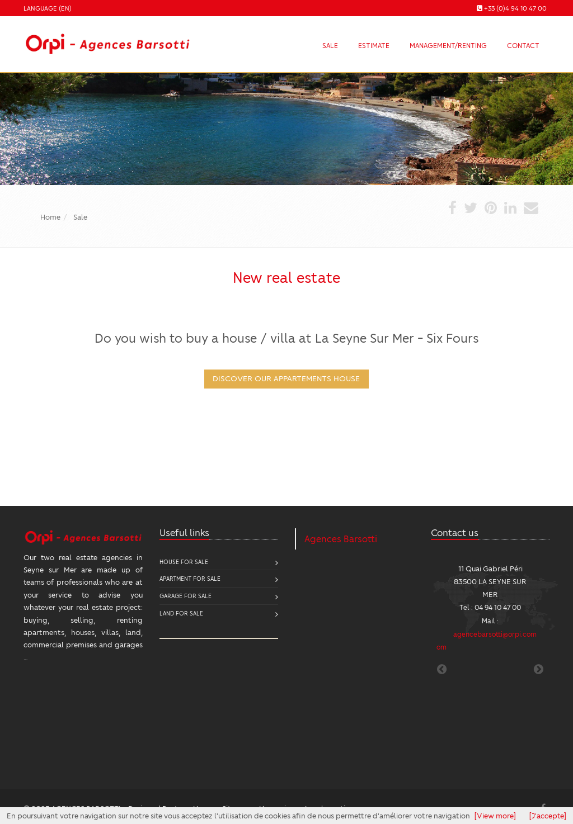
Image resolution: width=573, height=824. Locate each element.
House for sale (183, 561)
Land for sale (181, 613)
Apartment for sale (189, 578)
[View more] (495, 815)
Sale (330, 45)
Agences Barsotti (340, 538)
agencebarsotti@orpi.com (495, 633)
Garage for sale (185, 595)
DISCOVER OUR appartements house (286, 378)
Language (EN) (48, 8)
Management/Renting (448, 45)
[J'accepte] (547, 815)
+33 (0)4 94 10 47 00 (515, 8)
